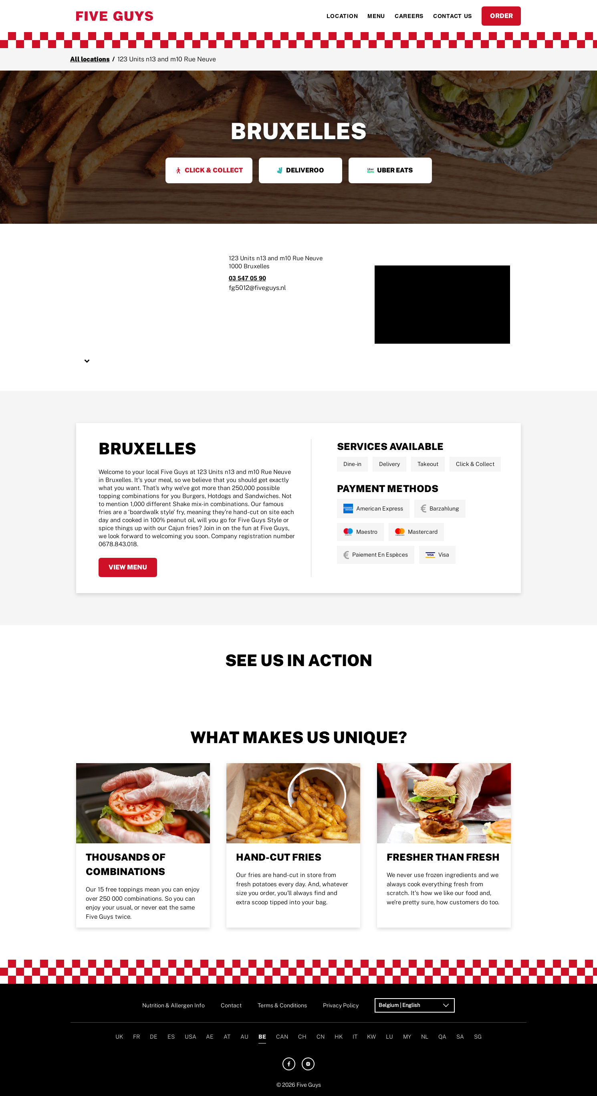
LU (389, 1036)
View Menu (128, 567)
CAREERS (409, 16)
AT (227, 1036)
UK (119, 1036)
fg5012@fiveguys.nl (257, 288)
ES (171, 1036)
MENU (376, 16)
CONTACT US (452, 16)
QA (442, 1036)
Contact (231, 1005)
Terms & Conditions (282, 1005)
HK (339, 1036)
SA (460, 1036)
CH (302, 1036)
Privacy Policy (341, 1005)
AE (210, 1036)
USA (190, 1036)
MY (407, 1036)
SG (478, 1036)
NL (424, 1036)
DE (153, 1036)
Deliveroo (300, 170)
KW (371, 1036)
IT (355, 1036)
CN (321, 1036)
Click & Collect (209, 170)
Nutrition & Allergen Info (173, 1005)
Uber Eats (390, 170)
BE (262, 1036)
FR (136, 1036)
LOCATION (342, 16)
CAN (282, 1036)
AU (244, 1036)
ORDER (501, 16)
